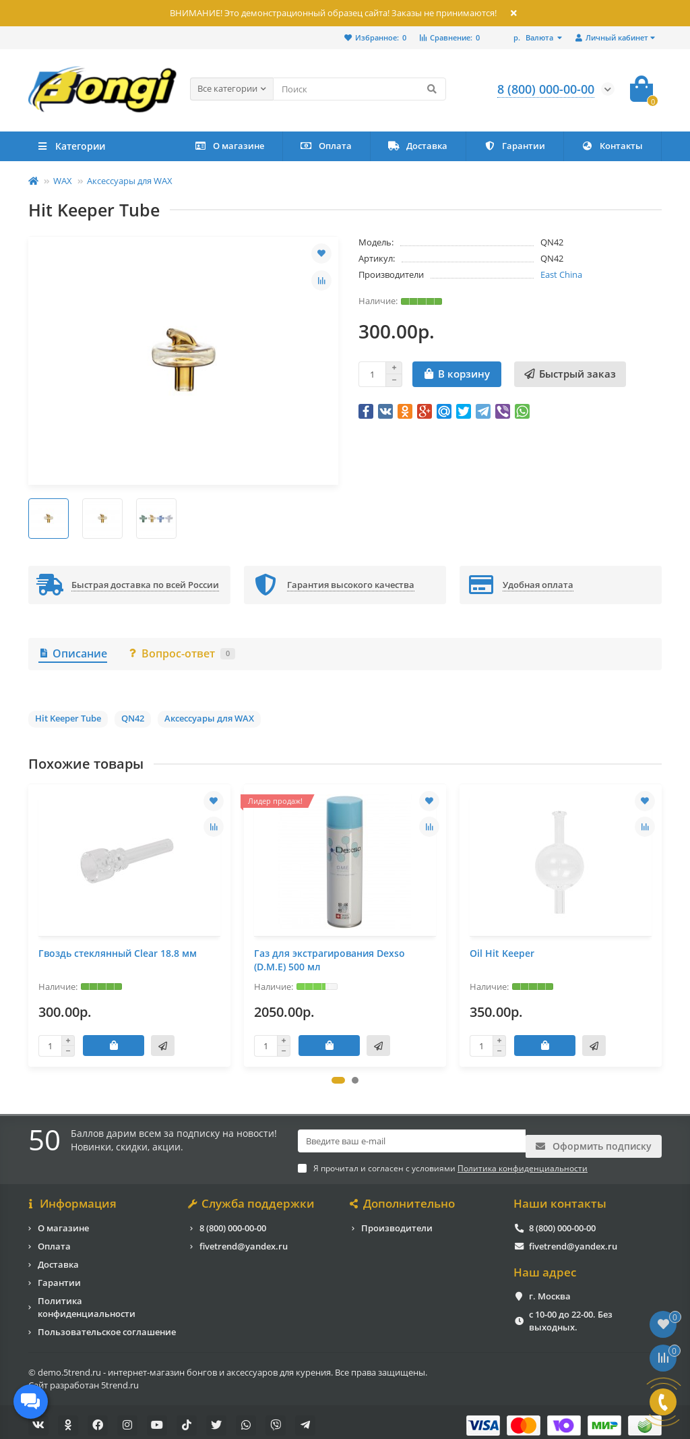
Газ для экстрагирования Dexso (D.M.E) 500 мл (329, 960)
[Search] (359, 89)
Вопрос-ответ (181, 653)
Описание (72, 653)
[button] (338, 1080)
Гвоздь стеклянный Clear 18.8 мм (117, 953)
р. (534, 37)
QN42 (132, 718)
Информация (72, 1198)
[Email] (412, 1141)
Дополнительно (403, 1198)
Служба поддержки (252, 1198)
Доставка (417, 146)
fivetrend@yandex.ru (243, 1239)
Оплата (326, 146)
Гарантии (514, 146)
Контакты (612, 146)
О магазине (229, 146)
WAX (62, 181)
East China (561, 274)
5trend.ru (120, 1378)
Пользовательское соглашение (107, 1325)
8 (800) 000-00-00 (232, 1221)
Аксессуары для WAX (129, 181)
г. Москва (550, 1290)
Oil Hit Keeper (502, 953)
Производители (397, 1221)
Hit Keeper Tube (68, 718)
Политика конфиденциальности (86, 1300)
